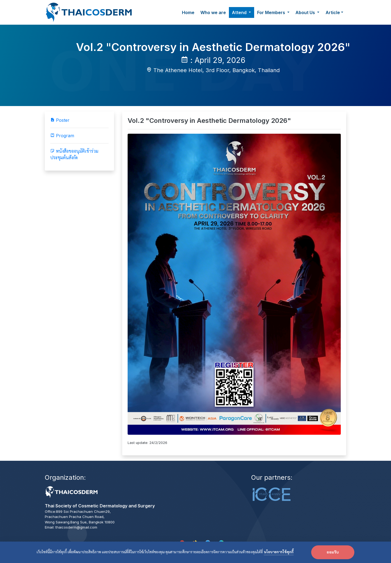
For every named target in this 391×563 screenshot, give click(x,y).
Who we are (213, 12)
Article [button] (333, 12)
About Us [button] (305, 12)
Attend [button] (240, 12)
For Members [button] (271, 12)
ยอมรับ (333, 552)
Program (62, 135)
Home (188, 12)
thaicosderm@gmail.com (76, 527)
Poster (60, 120)
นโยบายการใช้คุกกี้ (279, 552)
